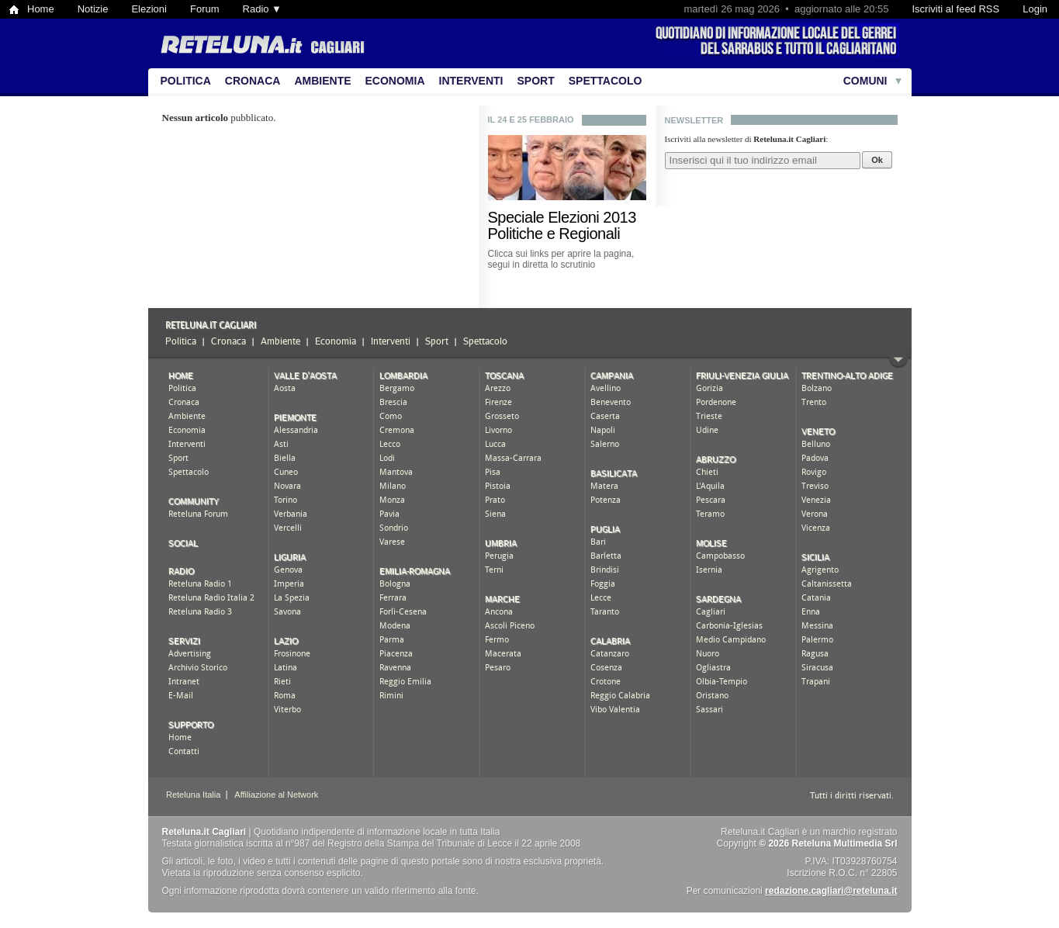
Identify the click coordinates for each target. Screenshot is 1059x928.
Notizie (93, 9)
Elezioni (149, 9)
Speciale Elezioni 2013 (562, 217)
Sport (536, 80)
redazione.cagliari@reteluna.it (831, 890)
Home (40, 9)
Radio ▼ (262, 9)
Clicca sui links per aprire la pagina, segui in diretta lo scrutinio (561, 259)
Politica (186, 80)
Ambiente (322, 80)
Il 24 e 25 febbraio (531, 119)
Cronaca (253, 80)
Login (1035, 9)
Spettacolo (605, 80)
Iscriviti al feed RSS (955, 9)
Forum (205, 9)
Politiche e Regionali (554, 233)
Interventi (471, 80)
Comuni (865, 80)
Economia (395, 80)
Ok (877, 159)
